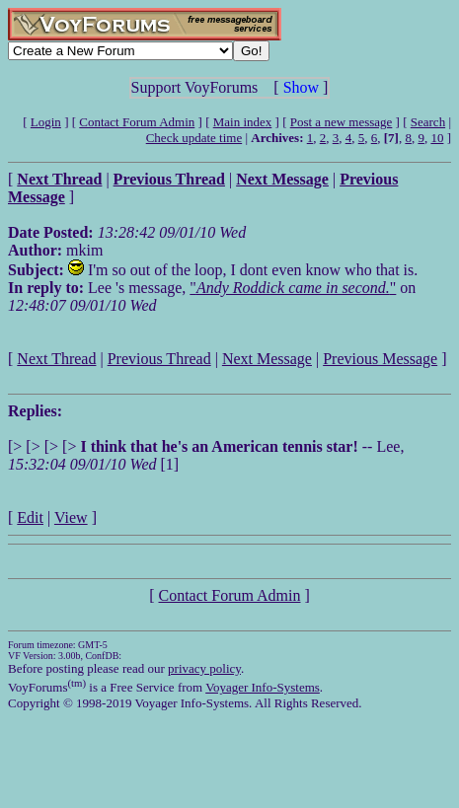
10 (436, 137)
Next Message (267, 358)
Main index (242, 121)
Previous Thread (159, 358)
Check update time (194, 137)
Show (301, 87)
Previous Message (380, 358)
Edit (30, 517)
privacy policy (204, 668)
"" (293, 287)
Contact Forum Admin (136, 121)
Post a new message (341, 121)
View (71, 517)
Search (428, 121)
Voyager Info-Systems (262, 687)
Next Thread (56, 358)
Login (46, 121)
